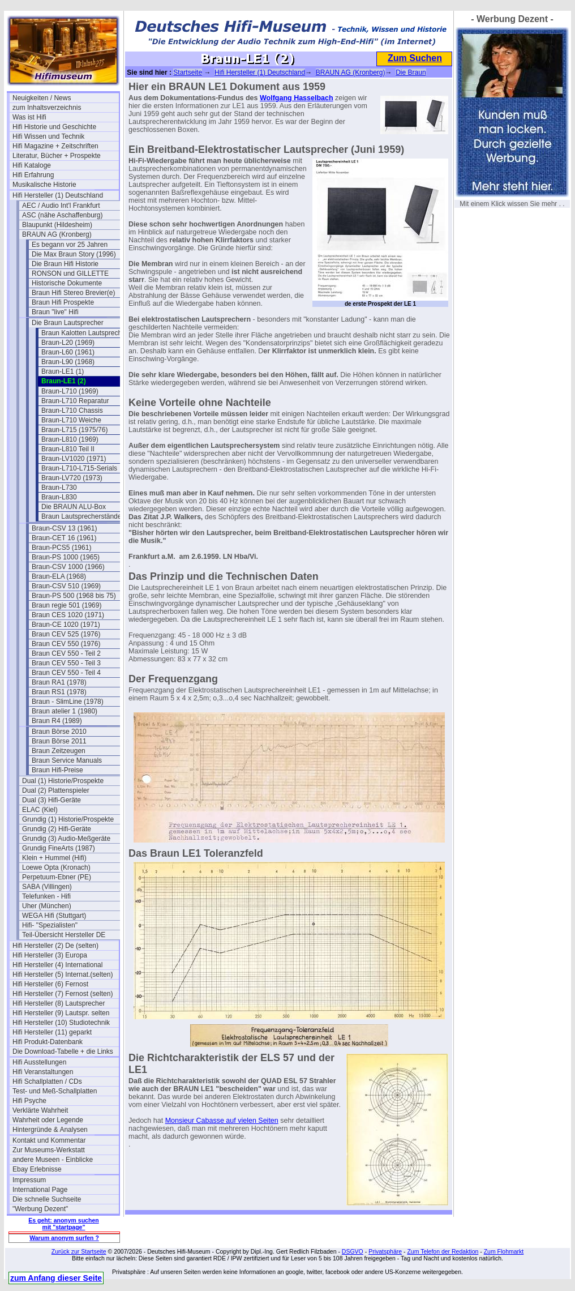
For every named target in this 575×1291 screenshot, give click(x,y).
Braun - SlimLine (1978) (68, 702)
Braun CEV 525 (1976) (66, 634)
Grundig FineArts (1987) (58, 848)
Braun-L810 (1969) (69, 439)
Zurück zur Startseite (79, 1251)
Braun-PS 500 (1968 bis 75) (74, 596)
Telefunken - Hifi (46, 896)
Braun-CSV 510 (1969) (66, 586)
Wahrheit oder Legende (47, 1120)
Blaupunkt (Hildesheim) (57, 225)
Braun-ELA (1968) (59, 576)
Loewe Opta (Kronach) (56, 867)
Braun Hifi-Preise (57, 770)
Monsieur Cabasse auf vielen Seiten (221, 1121)
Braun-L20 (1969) (68, 343)
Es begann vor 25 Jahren (70, 245)
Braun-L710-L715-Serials (79, 468)
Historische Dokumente (67, 283)
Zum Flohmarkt (504, 1251)
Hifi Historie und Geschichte (54, 127)
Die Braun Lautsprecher (68, 323)
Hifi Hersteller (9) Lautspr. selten (60, 1013)
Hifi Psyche (29, 1101)
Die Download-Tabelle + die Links (62, 1051)
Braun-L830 (59, 497)
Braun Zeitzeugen (58, 751)
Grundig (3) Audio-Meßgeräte (66, 839)
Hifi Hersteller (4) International (57, 965)
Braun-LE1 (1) (62, 371)
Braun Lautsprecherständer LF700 (93, 516)
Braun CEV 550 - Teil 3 (66, 663)
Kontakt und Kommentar (48, 1140)
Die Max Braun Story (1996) (74, 254)
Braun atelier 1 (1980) (64, 711)
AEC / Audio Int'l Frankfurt (61, 206)
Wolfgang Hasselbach (296, 98)
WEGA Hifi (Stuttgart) (54, 916)
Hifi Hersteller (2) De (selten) (55, 946)
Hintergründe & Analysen (50, 1130)
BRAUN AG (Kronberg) (57, 234)
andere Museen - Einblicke (52, 1160)
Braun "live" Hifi (55, 312)
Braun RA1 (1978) (59, 682)
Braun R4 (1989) (57, 721)
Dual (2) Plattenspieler (55, 790)
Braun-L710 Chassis (72, 410)
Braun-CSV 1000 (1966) (68, 567)
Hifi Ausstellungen (39, 1062)
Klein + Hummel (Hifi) (54, 858)
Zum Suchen (415, 58)
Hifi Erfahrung (33, 175)
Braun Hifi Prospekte (63, 302)
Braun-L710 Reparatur (75, 401)
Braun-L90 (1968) (68, 362)
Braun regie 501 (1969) (66, 605)
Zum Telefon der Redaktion (442, 1251)
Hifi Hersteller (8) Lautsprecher (58, 1003)
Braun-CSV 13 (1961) (64, 528)
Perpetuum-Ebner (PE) (56, 877)
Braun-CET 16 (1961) (64, 538)
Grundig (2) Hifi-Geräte (56, 829)
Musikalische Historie (44, 185)
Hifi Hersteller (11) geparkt (52, 1032)
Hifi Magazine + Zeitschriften (55, 146)
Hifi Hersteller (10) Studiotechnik (61, 1023)
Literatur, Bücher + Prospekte (56, 156)
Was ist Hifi (29, 117)
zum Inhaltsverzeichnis (46, 108)
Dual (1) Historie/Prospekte (63, 781)
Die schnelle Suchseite (46, 1199)
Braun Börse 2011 (59, 741)
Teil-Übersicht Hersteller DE (63, 935)
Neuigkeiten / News (41, 98)
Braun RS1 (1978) (59, 692)
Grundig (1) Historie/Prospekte (68, 819)
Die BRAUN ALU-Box (73, 507)
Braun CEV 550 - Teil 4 (66, 673)
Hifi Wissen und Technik (48, 136)
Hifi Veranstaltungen (42, 1072)
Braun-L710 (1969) (69, 391)
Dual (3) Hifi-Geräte (51, 800)
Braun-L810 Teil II (68, 449)
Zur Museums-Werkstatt (48, 1150)
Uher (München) (46, 906)
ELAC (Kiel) (40, 810)
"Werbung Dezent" (40, 1209)
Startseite (187, 72)
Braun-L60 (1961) (68, 352)
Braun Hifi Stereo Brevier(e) (73, 293)
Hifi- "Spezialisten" (50, 925)
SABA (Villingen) (47, 887)
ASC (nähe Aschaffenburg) (62, 215)
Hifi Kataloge (31, 165)
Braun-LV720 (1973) (71, 478)
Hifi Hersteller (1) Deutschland (57, 195)
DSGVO (352, 1251)
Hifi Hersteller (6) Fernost (50, 984)
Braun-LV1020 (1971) (73, 459)
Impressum (29, 1180)
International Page (39, 1190)
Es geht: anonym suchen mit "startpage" (63, 1223)
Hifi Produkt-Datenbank (47, 1042)
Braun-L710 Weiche (71, 420)
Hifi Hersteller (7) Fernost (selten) (62, 994)
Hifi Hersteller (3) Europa (49, 955)
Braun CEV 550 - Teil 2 (66, 653)
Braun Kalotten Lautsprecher (84, 333)
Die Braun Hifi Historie (65, 264)
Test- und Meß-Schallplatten (54, 1091)
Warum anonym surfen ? (64, 1237)
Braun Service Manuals (67, 760)
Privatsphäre (385, 1251)
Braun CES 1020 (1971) (68, 615)
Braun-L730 (59, 487)
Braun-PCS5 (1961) (61, 548)
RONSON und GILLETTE (70, 273)
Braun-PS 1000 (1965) (66, 557)
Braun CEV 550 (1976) (66, 644)
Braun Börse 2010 (59, 732)
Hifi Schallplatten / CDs (47, 1081)
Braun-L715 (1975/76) (74, 430)
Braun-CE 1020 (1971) (66, 625)
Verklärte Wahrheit (40, 1110)
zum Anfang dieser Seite (56, 1278)
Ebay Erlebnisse (37, 1169)
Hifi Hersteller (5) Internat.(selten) (62, 974)
